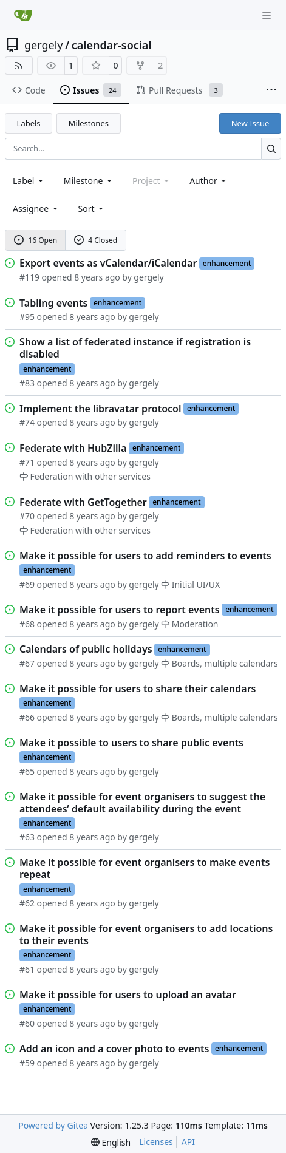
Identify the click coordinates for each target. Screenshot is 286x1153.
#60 (27, 1023)
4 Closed (96, 240)
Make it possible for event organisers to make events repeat (144, 868)
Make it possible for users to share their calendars (137, 688)
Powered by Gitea (53, 1125)
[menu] (92, 208)
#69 (27, 584)
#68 (27, 624)
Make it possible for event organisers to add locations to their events (146, 934)
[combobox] (29, 180)
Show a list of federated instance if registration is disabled (135, 348)
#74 (27, 422)
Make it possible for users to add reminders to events (145, 555)
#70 (27, 516)
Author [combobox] (208, 180)
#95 (27, 316)
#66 (27, 717)
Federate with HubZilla (73, 448)
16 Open (35, 240)
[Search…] (271, 148)
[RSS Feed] (19, 65)
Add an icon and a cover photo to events (114, 1048)
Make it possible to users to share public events (131, 742)
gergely (43, 45)
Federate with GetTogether (83, 502)
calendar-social (112, 45)
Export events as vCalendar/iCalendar (108, 263)
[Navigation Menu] (268, 15)
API (188, 1142)
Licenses (156, 1142)
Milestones (89, 123)
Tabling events (53, 303)
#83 (27, 383)
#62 (27, 903)
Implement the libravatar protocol (100, 409)
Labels (29, 123)
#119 (29, 277)
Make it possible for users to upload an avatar (127, 994)
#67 (27, 663)
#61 (27, 969)
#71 (27, 462)
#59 (27, 1063)
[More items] (271, 90)
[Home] (23, 15)
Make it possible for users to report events (119, 610)
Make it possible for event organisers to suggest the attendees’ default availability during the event (142, 803)
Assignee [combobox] (36, 208)
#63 (27, 837)
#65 (27, 771)
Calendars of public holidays (85, 649)
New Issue (250, 123)
